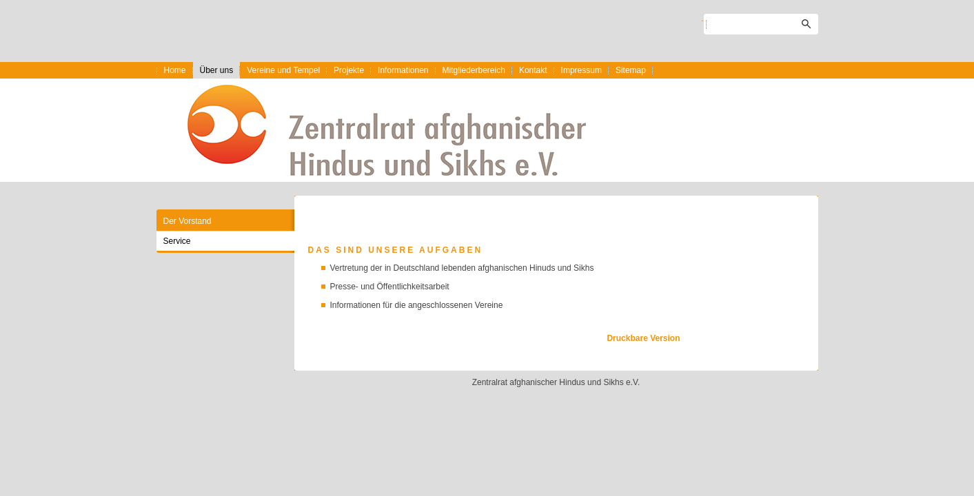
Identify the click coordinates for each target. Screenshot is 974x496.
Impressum (581, 70)
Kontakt (533, 70)
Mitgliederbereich (474, 70)
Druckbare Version (643, 338)
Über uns (217, 70)
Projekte (349, 70)
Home (175, 70)
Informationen (403, 70)
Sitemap (631, 70)
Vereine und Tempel (283, 70)
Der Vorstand (187, 221)
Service (177, 241)
